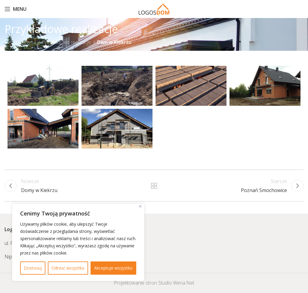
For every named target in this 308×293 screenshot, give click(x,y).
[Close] (140, 206)
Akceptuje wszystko (113, 268)
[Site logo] (154, 8)
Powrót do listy (154, 186)
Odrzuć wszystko (68, 268)
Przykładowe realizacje (66, 42)
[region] (78, 242)
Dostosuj (33, 268)
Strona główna (20, 42)
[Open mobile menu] (15, 9)
